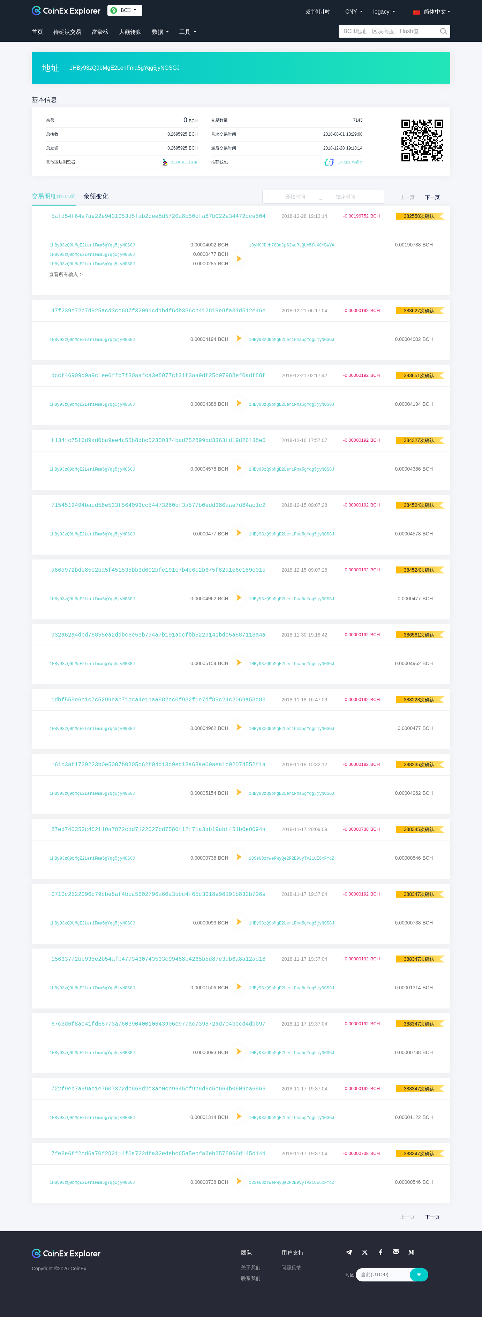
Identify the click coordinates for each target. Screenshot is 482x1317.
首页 (37, 32)
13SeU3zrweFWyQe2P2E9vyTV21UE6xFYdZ (291, 858)
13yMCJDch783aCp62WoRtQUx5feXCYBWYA (291, 245)
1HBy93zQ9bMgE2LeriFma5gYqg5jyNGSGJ (92, 245)
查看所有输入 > (66, 274)
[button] (428, 10)
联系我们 (251, 1278)
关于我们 (251, 1267)
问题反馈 (291, 1267)
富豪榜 (100, 32)
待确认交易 (67, 32)
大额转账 (130, 32)
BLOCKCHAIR (179, 162)
